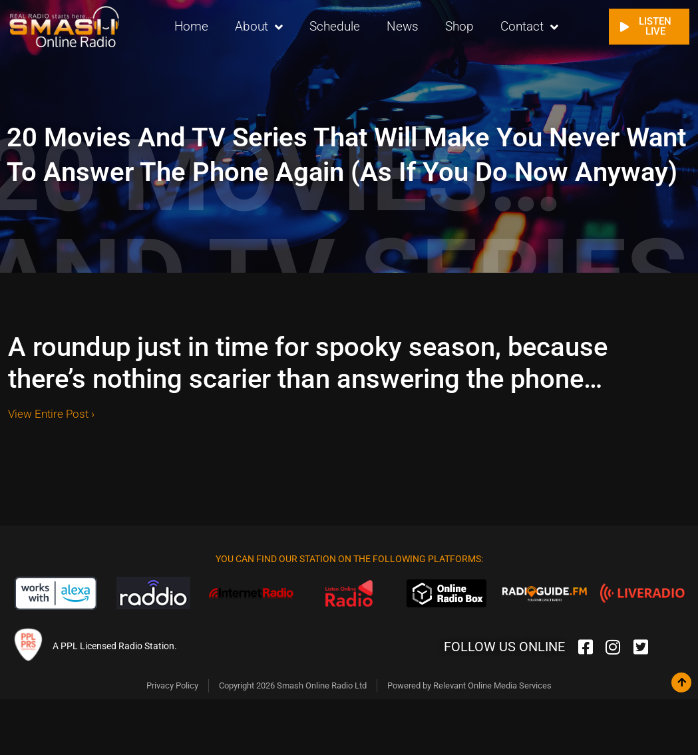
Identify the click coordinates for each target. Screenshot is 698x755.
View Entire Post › (51, 413)
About (259, 27)
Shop (459, 26)
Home (191, 26)
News (403, 26)
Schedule (334, 26)
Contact (529, 27)
